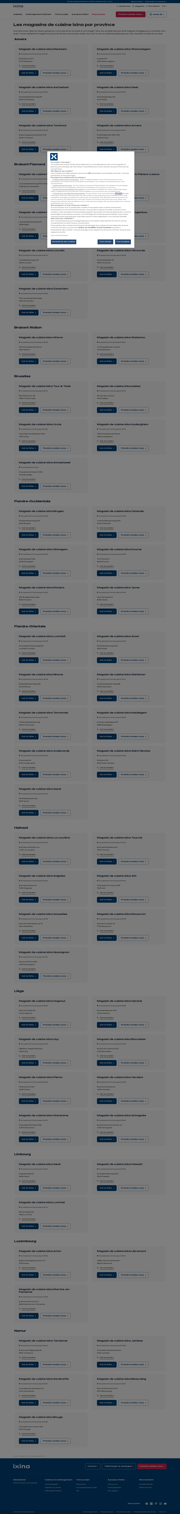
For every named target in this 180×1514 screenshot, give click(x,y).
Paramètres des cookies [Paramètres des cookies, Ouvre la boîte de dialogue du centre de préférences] (63, 241)
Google (118, 193)
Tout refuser (105, 241)
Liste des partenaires (59, 235)
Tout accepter (123, 241)
